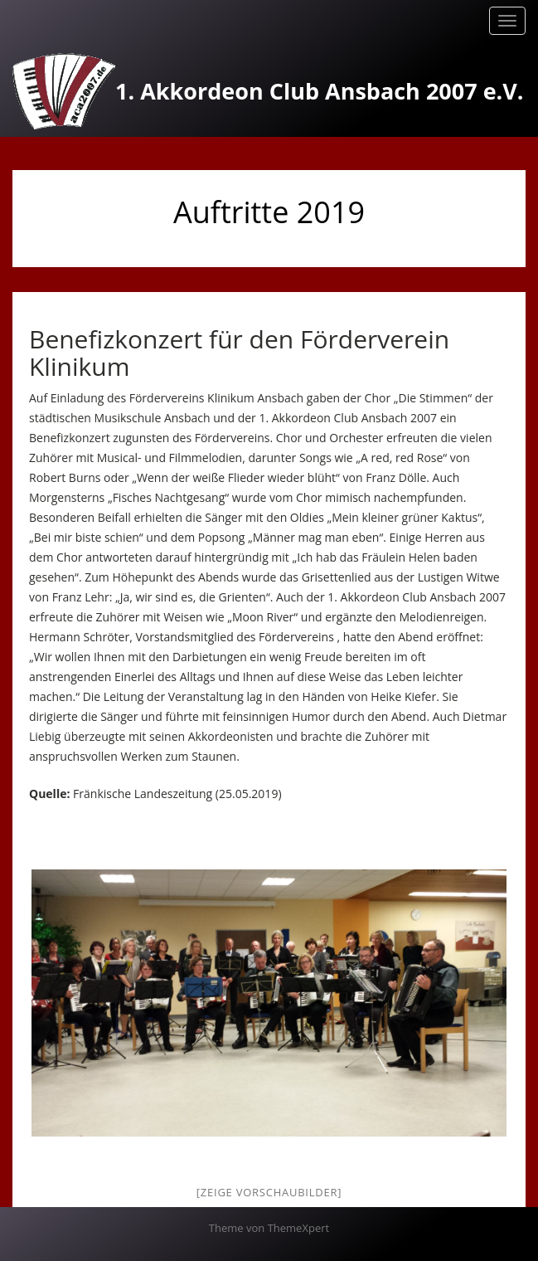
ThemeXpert (298, 1227)
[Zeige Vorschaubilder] (269, 1192)
